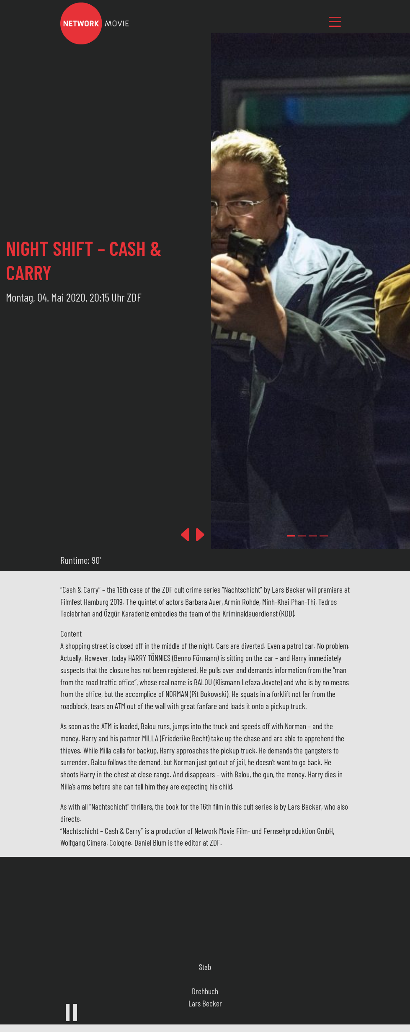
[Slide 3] (324, 536)
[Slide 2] (313, 536)
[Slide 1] (302, 536)
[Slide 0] (291, 536)
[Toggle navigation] (335, 21)
